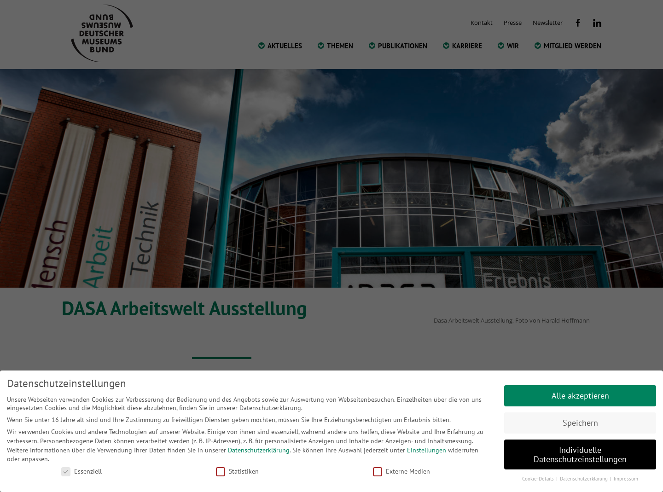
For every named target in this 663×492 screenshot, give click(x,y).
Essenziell (81, 471)
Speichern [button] (580, 422)
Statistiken (237, 471)
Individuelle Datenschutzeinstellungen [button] (580, 454)
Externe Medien (401, 471)
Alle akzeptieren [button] (580, 395)
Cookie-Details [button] (538, 478)
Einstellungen (426, 450)
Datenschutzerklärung (259, 450)
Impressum (626, 478)
